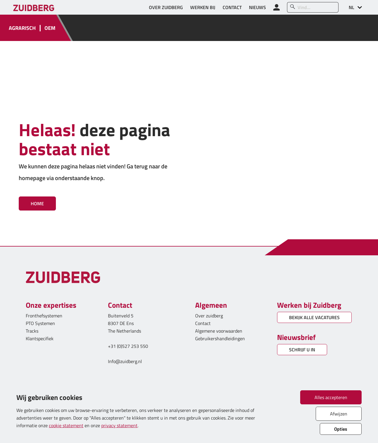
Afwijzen (338, 413)
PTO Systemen (40, 323)
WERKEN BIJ (202, 7)
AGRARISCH (22, 28)
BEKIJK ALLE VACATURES (314, 317)
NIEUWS (257, 7)
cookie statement (66, 425)
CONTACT (232, 7)
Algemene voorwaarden (218, 330)
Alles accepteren (331, 397)
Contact (203, 323)
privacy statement (119, 425)
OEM (49, 28)
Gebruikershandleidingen (220, 338)
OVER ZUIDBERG (166, 7)
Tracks (32, 330)
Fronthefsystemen (44, 315)
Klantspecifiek (40, 338)
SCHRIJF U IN (302, 349)
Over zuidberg (209, 315)
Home (37, 203)
